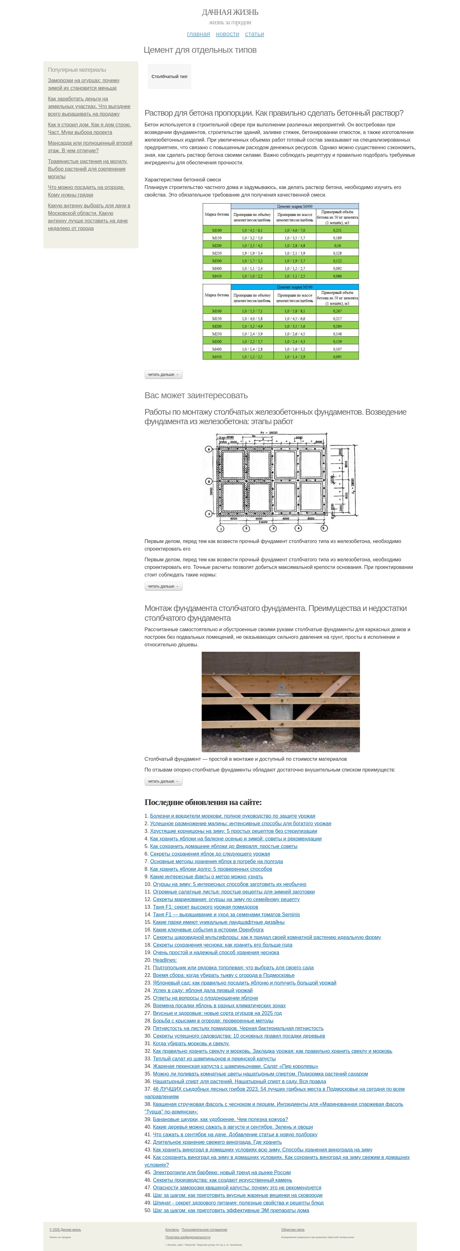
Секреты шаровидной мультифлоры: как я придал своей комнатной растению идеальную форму (267, 937)
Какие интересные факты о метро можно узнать (206, 876)
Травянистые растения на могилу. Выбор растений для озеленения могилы (88, 169)
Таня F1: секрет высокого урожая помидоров (205, 907)
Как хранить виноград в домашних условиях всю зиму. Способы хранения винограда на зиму (262, 1149)
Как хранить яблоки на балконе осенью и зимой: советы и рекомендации (236, 838)
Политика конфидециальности (188, 1237)
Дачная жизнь (230, 12)
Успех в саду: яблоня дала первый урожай (203, 990)
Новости (227, 33)
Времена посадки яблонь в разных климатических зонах (219, 1005)
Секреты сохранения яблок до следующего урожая (210, 854)
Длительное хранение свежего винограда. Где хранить (217, 1142)
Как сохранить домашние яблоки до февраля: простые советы (223, 846)
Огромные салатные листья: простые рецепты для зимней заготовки (234, 891)
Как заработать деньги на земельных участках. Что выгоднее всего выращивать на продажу (89, 106)
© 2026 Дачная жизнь (65, 1229)
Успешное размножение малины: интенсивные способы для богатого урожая (240, 823)
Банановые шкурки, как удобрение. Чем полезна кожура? (220, 1119)
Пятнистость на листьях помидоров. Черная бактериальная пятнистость (238, 1028)
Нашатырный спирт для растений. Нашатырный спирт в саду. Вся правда (239, 1081)
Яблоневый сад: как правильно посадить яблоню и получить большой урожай (245, 983)
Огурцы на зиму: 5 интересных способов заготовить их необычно (229, 884)
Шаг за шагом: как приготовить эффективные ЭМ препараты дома (231, 1210)
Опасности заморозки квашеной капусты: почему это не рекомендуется (237, 1187)
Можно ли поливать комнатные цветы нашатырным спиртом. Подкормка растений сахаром (260, 1074)
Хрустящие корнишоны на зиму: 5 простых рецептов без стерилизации (233, 831)
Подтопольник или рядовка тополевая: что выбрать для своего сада (233, 967)
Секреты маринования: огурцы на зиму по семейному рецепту (226, 899)
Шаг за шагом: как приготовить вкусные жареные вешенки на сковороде (238, 1195)
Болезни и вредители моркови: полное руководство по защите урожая (232, 816)
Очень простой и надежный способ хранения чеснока (216, 952)
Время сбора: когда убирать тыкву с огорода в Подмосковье (223, 975)
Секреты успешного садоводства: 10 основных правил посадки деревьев (239, 1036)
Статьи (254, 33)
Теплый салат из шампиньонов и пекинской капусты (214, 1058)
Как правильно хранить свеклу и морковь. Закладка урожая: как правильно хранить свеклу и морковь (272, 1051)
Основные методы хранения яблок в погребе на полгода (216, 861)
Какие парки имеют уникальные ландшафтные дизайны (219, 922)
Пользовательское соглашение (204, 1229)
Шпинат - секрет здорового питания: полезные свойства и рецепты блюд (238, 1202)
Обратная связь (293, 1229)
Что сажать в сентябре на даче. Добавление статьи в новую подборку (235, 1134)
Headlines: (165, 960)
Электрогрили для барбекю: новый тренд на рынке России (222, 1172)
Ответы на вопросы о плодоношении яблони (205, 998)
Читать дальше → (163, 374)
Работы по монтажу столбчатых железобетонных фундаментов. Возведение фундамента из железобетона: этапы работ (275, 416)
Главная (198, 33)
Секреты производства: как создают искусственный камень (222, 1180)
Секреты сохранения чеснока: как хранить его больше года (222, 945)
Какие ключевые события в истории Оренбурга (208, 929)
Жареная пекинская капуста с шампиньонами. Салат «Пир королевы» (235, 1066)
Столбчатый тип (169, 76)
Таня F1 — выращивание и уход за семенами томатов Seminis (226, 914)
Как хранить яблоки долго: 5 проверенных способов (211, 869)
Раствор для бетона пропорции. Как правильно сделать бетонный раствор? (274, 113)
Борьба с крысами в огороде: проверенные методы (213, 1020)
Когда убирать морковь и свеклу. (191, 1043)
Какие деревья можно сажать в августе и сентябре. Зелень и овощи (233, 1127)
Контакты (172, 1229)
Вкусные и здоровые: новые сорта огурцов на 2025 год (217, 1013)
